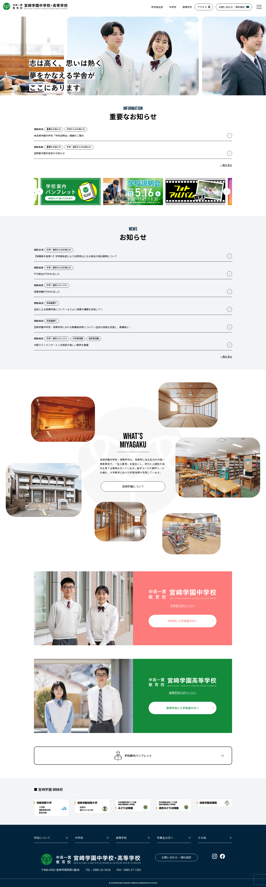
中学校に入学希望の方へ (182, 621)
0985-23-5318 (101, 870)
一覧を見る (226, 165)
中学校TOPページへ (182, 606)
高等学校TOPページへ (182, 693)
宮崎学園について (133, 486)
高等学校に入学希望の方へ (182, 708)
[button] (39, 191)
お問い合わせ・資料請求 (176, 857)
